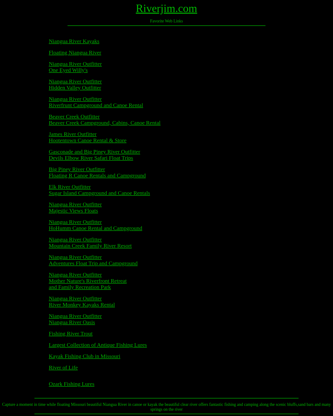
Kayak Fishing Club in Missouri (84, 356)
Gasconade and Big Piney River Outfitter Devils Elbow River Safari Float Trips (94, 155)
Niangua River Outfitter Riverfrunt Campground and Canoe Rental (96, 102)
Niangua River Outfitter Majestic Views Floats (75, 207)
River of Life (63, 367)
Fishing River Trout (70, 333)
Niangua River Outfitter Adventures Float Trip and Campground (93, 260)
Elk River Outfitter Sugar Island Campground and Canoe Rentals (99, 190)
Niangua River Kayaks (74, 41)
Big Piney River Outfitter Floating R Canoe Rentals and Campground (97, 172)
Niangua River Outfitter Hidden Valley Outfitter (75, 84)
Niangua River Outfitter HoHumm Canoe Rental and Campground (95, 225)
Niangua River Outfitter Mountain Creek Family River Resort (90, 242)
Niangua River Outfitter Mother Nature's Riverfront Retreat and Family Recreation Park (88, 281)
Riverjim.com (166, 8)
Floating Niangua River (75, 52)
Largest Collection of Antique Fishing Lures (98, 345)
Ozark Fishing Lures (71, 384)
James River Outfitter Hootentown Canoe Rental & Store (87, 137)
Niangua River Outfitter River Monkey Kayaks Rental (82, 301)
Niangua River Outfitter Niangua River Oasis (75, 319)
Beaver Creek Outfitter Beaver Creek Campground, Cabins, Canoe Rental (104, 119)
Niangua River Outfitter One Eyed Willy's (75, 67)
